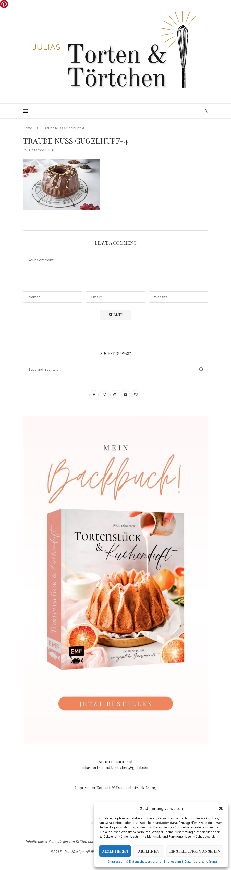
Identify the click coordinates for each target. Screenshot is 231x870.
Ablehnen (148, 851)
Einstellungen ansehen (195, 851)
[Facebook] (92, 823)
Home (27, 128)
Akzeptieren (115, 851)
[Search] (205, 111)
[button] (220, 808)
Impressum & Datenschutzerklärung (134, 861)
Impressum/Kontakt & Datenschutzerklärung (115, 787)
